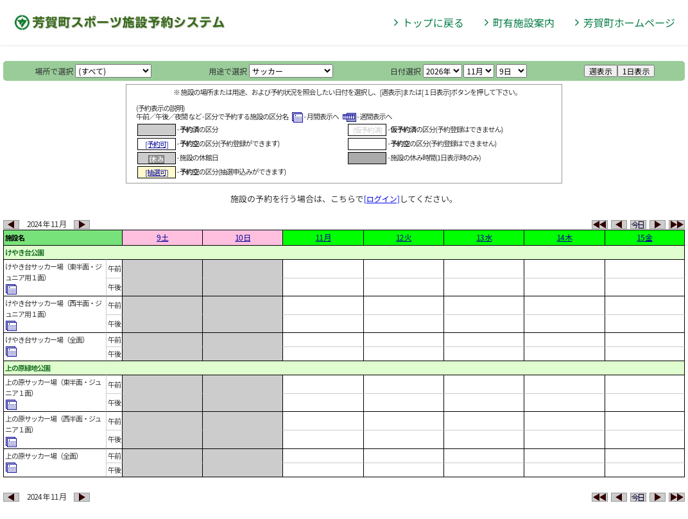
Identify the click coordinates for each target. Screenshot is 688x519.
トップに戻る (433, 22)
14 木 (564, 237)
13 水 (484, 237)
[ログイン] (382, 198)
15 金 (644, 237)
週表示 (600, 70)
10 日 (242, 237)
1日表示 (636, 70)
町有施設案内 (524, 22)
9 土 (162, 237)
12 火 (403, 237)
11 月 (323, 237)
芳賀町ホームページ (629, 22)
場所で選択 (54, 70)
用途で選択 (228, 70)
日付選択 (405, 70)
